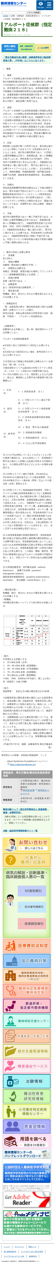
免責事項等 (33, 1256)
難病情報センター (14, 5)
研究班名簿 (29, 790)
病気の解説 (10, 48)
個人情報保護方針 (10, 1252)
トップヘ (7, 1247)
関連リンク (32, 1247)
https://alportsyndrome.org (23, 764)
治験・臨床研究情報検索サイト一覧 (20, 830)
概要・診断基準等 (26, 48)
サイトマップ (19, 1247)
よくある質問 (43, 48)
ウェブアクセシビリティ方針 (14, 1256)
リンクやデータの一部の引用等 (32, 1252)
